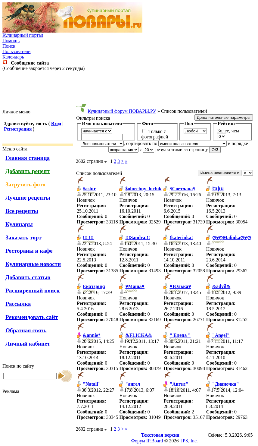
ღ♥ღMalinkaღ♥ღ (231, 237)
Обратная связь (25, 330)
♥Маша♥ (135, 286)
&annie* (92, 335)
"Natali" (92, 384)
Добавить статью (27, 277)
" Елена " (180, 335)
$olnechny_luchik (143, 188)
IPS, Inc (189, 440)
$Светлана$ (182, 188)
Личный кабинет (27, 343)
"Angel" (221, 335)
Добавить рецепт (27, 171)
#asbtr (89, 188)
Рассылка (18, 304)
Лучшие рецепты (27, 198)
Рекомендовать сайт (31, 317)
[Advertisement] (129, 90)
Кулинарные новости (33, 264)
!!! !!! (88, 237)
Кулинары (19, 224)
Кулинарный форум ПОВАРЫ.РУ (122, 111)
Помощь (11, 40)
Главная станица (27, 158)
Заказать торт (23, 237)
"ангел (132, 384)
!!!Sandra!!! (137, 237)
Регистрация (18, 128)
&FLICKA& (138, 335)
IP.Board (154, 440)
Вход (56, 123)
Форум (138, 440)
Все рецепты (21, 211)
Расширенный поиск (32, 290)
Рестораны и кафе (29, 251)
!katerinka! (181, 237)
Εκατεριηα (94, 286)
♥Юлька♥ (180, 286)
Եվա (218, 188)
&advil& (221, 286)
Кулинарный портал (22, 35)
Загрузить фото (25, 184)
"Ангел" (178, 384)
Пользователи (16, 51)
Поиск (8, 46)
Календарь (13, 56)
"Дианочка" (225, 384)
